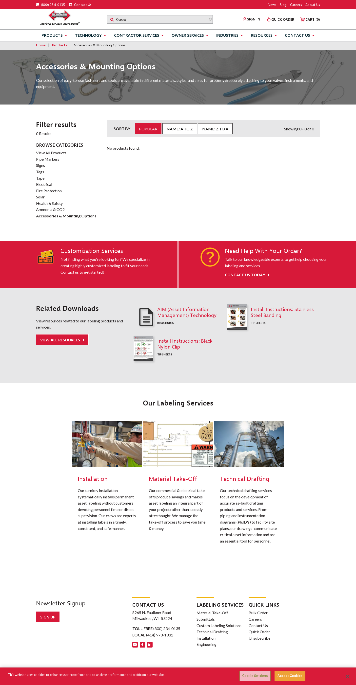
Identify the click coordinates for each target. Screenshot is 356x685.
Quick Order (259, 631)
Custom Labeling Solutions (219, 625)
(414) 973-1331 (159, 634)
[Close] (347, 676)
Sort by (122, 128)
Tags (40, 171)
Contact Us (80, 4)
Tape (40, 178)
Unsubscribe (259, 638)
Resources (262, 35)
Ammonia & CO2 (50, 209)
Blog (283, 4)
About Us (312, 4)
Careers (296, 4)
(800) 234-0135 (50, 4)
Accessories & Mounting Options (66, 215)
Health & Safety (49, 203)
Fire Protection (49, 190)
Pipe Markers (47, 159)
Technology (88, 35)
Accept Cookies (289, 676)
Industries (227, 35)
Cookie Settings (255, 676)
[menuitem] (251, 19)
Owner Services (188, 35)
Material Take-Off (212, 612)
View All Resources (60, 339)
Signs (40, 165)
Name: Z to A (215, 128)
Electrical (44, 184)
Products (52, 35)
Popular (148, 128)
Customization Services (91, 250)
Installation (206, 638)
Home (40, 45)
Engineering (207, 644)
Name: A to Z (180, 128)
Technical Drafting (212, 631)
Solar (40, 196)
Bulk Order (258, 612)
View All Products (51, 152)
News (272, 4)
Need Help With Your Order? (263, 250)
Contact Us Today (247, 274)
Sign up (48, 617)
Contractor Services (136, 35)
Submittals (206, 619)
